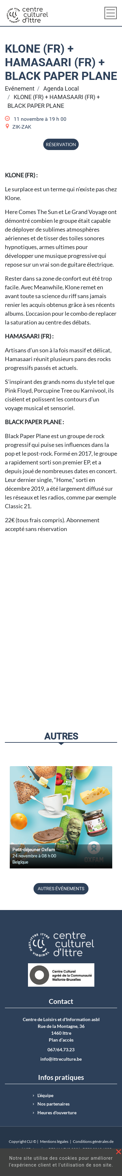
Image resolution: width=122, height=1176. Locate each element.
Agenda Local (61, 88)
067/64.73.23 (61, 1049)
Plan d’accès (61, 1040)
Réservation (61, 144)
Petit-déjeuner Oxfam (33, 849)
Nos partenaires (53, 1103)
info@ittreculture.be (61, 1059)
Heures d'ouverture (56, 1112)
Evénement (19, 88)
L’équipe (45, 1095)
